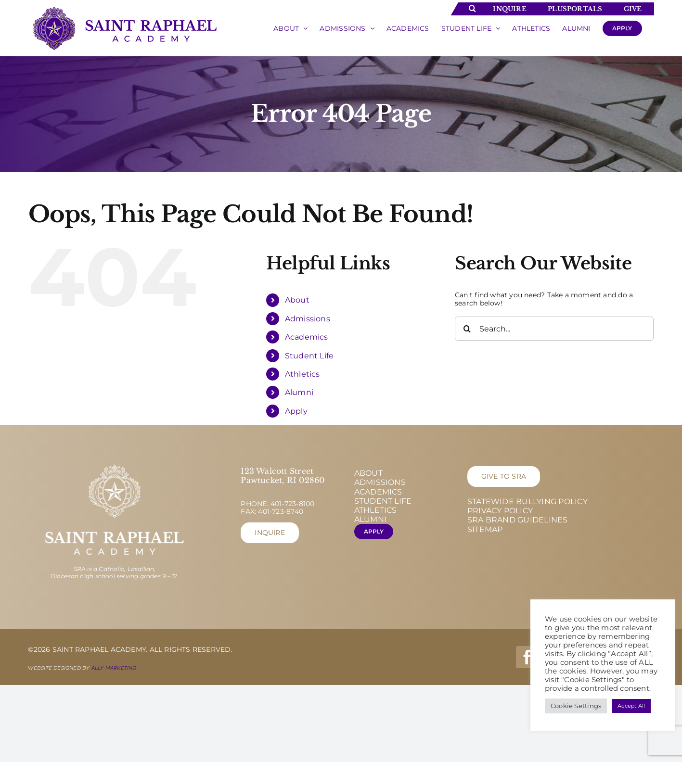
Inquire (509, 9)
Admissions (307, 318)
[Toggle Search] (472, 8)
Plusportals (575, 9)
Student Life (309, 355)
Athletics (302, 374)
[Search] (467, 329)
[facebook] (527, 657)
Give (633, 9)
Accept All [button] (631, 705)
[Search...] (554, 329)
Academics (306, 337)
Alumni (299, 392)
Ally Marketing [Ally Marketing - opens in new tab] (114, 668)
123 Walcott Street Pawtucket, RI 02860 (282, 475)
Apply (296, 411)
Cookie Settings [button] (576, 706)
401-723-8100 (292, 503)
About (297, 300)
